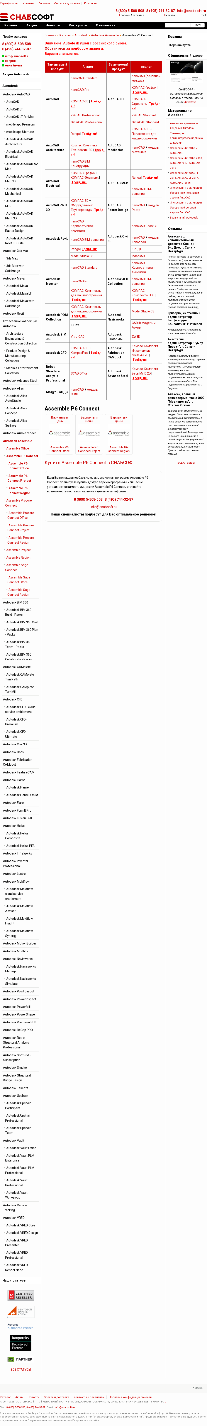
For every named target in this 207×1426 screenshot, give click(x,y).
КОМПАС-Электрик (84, 177)
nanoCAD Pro (80, 90)
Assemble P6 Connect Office (59, 449)
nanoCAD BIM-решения (87, 239)
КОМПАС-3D (79, 101)
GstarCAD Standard (145, 122)
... (165, 1401)
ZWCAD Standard (144, 115)
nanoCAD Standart (84, 78)
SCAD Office (79, 373)
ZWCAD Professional (85, 115)
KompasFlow (79, 352)
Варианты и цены (59, 419)
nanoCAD (138, 147)
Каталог (65, 35)
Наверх (197, 1387)
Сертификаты (9, 3)
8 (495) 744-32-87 (160, 11)
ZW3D (136, 336)
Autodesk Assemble (105, 35)
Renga (75, 134)
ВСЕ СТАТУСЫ (21, 1369)
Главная (50, 35)
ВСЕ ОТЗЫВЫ (186, 462)
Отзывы (44, 3)
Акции (19, 1397)
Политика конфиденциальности (130, 1397)
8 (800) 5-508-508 (129, 11)
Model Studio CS (82, 256)
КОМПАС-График (144, 87)
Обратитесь (55, 48)
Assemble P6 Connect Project (89, 449)
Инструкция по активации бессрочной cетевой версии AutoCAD (186, 207)
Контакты (90, 3)
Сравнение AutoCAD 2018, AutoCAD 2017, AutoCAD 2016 (186, 163)
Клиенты (28, 3)
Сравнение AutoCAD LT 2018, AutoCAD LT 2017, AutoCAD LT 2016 (184, 177)
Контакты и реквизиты (89, 1397)
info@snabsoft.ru (191, 11)
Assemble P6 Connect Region (119, 449)
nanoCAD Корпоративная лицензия (82, 226)
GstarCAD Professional (86, 122)
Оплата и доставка (67, 3)
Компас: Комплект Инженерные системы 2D (145, 350)
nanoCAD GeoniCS (144, 226)
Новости (33, 1397)
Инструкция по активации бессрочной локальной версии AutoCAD (186, 192)
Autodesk (81, 35)
